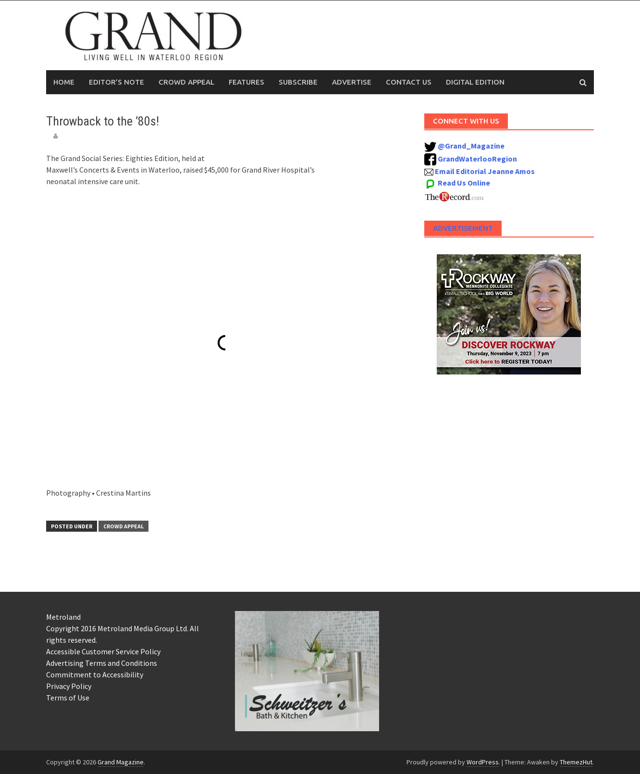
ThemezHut (576, 762)
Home (63, 82)
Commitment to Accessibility (94, 674)
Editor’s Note (116, 82)
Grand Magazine (121, 762)
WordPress (483, 762)
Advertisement (463, 228)
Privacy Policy (68, 686)
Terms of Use (67, 697)
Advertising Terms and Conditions (101, 663)
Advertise (351, 82)
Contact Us (408, 82)
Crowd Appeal (186, 82)
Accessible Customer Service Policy (103, 651)
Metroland (63, 617)
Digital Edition (475, 82)
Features (246, 82)
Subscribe (298, 82)
